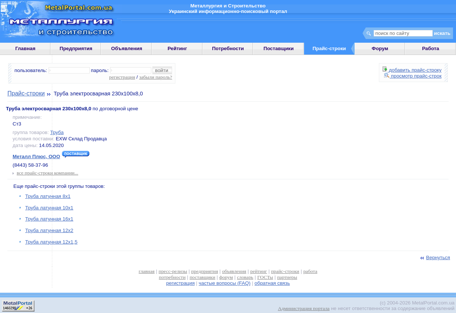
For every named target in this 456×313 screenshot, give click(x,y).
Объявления (126, 48)
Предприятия (76, 48)
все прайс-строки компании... (47, 173)
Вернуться (434, 257)
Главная (25, 48)
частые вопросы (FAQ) (225, 283)
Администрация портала (304, 308)
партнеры (287, 277)
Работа (430, 48)
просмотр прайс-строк (413, 76)
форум (226, 277)
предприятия (204, 271)
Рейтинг (177, 48)
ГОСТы (265, 277)
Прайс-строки (26, 93)
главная (147, 271)
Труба (56, 132)
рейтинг (258, 271)
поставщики (202, 277)
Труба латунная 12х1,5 (51, 242)
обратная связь (272, 283)
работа (310, 271)
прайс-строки (285, 271)
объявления (234, 271)
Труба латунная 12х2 (49, 230)
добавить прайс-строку (412, 70)
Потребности (228, 48)
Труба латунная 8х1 (47, 196)
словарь (245, 277)
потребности (172, 277)
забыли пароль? (155, 77)
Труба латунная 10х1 (49, 208)
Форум (380, 48)
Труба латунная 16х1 (49, 219)
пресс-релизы (173, 271)
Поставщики (279, 48)
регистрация (122, 77)
